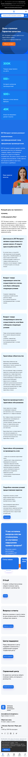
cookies (12, 742)
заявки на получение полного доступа (13, 7)
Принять (6, 749)
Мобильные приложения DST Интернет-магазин (11, 708)
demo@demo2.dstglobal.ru (9, 714)
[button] (25, 754)
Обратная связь (6, 720)
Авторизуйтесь (8, 3)
